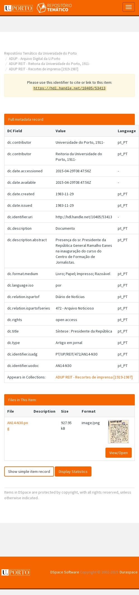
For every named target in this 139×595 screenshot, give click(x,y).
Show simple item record (29, 471)
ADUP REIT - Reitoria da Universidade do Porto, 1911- (49, 63)
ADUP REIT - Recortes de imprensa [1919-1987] (43, 69)
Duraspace (129, 572)
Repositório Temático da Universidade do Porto (40, 53)
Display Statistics (73, 471)
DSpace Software (64, 572)
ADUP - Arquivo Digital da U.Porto (34, 58)
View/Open (118, 452)
